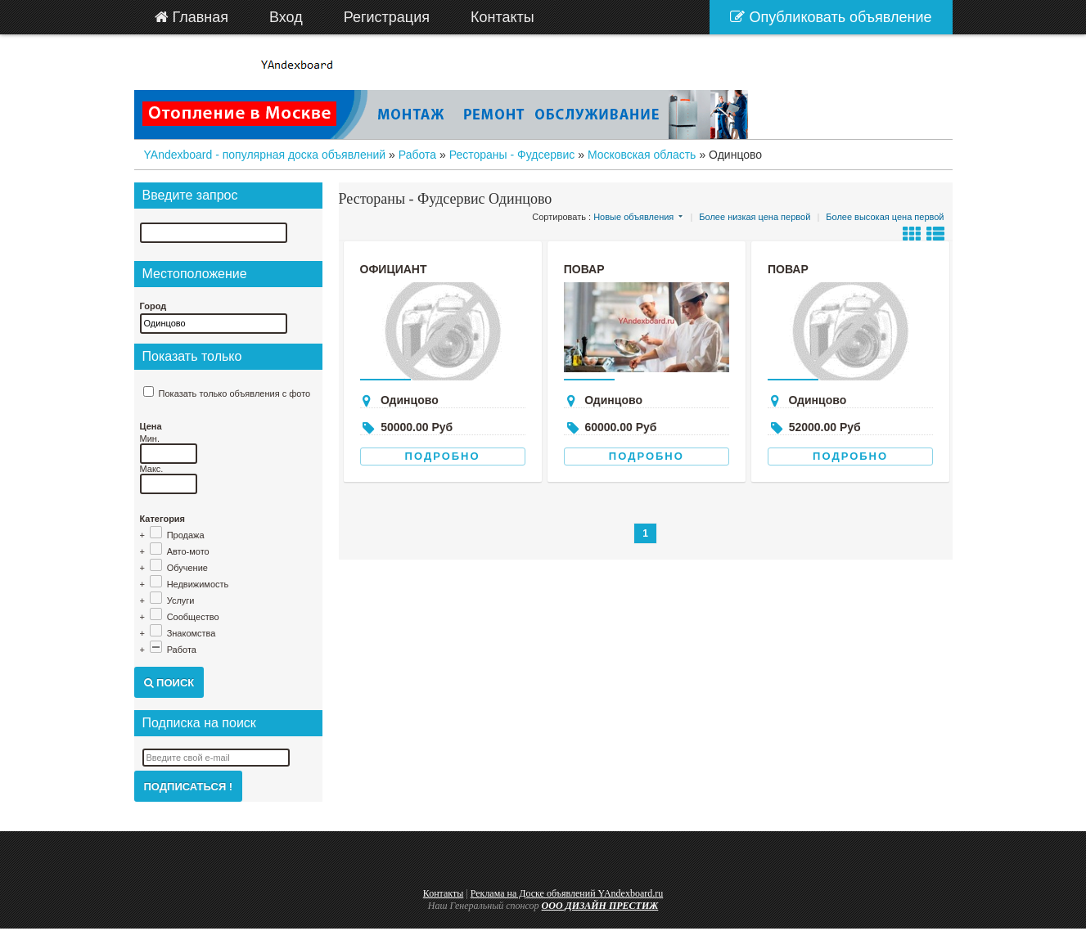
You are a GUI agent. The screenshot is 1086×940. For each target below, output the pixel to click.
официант (393, 269)
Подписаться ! (188, 786)
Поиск (169, 683)
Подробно (442, 456)
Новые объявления (633, 217)
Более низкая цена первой (754, 217)
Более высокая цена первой (885, 217)
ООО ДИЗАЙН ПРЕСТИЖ (600, 905)
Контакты (443, 893)
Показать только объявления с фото (235, 393)
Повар (584, 269)
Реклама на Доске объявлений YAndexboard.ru (567, 893)
